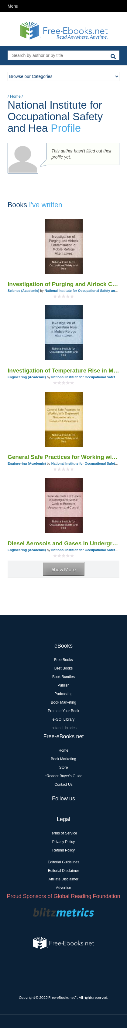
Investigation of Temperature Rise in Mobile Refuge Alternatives (63, 370)
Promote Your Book (63, 711)
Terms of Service (63, 833)
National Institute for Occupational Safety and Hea (84, 290)
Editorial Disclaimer (63, 871)
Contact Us (63, 784)
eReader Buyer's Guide (63, 776)
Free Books (63, 660)
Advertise (63, 888)
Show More (64, 569)
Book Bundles (63, 677)
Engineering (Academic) (27, 377)
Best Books (63, 668)
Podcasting (63, 694)
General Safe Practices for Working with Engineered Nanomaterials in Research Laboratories (63, 457)
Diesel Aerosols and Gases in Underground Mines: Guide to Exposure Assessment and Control (63, 543)
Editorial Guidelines (63, 862)
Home (15, 96)
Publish (63, 685)
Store (63, 767)
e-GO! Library (64, 719)
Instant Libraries (63, 728)
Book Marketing (63, 702)
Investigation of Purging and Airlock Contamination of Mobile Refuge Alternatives (63, 284)
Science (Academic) (23, 290)
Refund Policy (63, 850)
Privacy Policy (63, 842)
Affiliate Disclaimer (63, 879)
